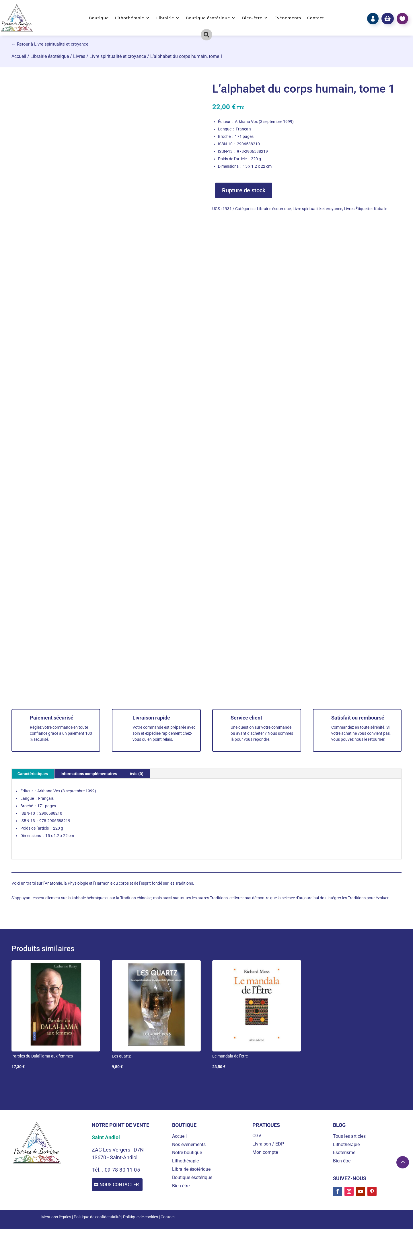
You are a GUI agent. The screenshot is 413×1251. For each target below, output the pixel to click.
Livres (79, 56)
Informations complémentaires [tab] (89, 773)
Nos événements (189, 1144)
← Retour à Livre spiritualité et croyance (49, 44)
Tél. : (98, 1170)
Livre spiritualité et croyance (117, 56)
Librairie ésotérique (49, 56)
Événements (287, 18)
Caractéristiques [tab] (32, 773)
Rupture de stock (243, 190)
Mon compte (265, 1152)
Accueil (18, 56)
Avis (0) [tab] (136, 773)
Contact (315, 18)
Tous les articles (349, 1136)
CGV (256, 1135)
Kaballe (380, 208)
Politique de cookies (140, 1217)
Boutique (99, 18)
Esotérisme (344, 1152)
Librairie (165, 18)
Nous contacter (121, 1185)
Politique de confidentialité (97, 1217)
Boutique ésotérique (208, 18)
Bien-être (252, 18)
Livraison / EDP (268, 1144)
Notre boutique (187, 1152)
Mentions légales (56, 1217)
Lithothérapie (129, 18)
